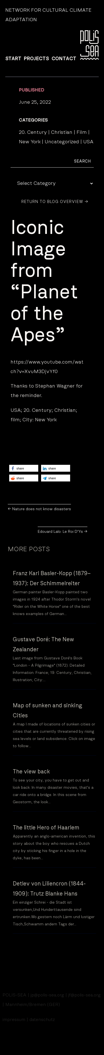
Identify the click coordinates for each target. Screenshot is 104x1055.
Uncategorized (62, 141)
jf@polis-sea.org (84, 995)
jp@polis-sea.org (47, 995)
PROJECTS (36, 58)
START (13, 58)
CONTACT (64, 58)
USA (88, 141)
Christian (61, 132)
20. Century (33, 132)
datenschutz (42, 1019)
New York (29, 141)
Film (82, 132)
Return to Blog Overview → (54, 202)
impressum (13, 1019)
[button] (23, 468)
